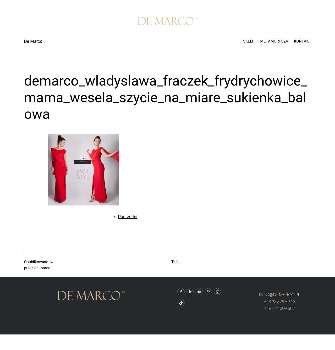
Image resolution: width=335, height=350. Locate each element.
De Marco (33, 41)
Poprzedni (127, 216)
